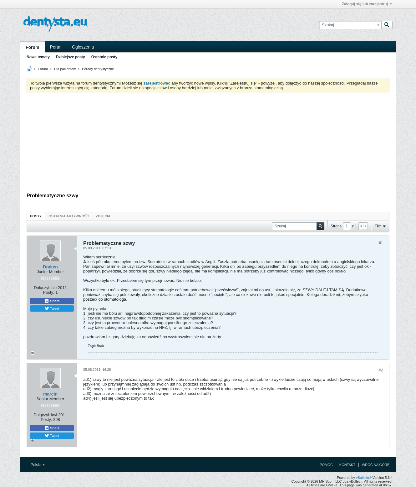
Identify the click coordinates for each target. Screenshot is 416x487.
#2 (381, 370)
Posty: (48, 292)
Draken (50, 266)
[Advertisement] (208, 144)
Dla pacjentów (65, 69)
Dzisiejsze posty (70, 57)
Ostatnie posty (104, 57)
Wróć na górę (375, 465)
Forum (32, 47)
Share (52, 300)
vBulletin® (364, 477)
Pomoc (326, 465)
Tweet (52, 308)
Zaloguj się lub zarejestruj (367, 4)
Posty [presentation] (36, 216)
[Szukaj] (350, 25)
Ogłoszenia (83, 46)
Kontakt (347, 465)
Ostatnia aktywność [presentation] (68, 216)
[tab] (36, 216)
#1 (381, 243)
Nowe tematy (38, 57)
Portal (56, 46)
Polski (38, 465)
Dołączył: (42, 287)
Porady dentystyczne (98, 69)
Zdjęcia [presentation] (103, 216)
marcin (50, 393)
